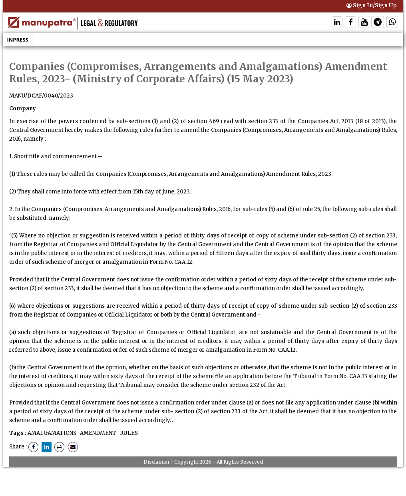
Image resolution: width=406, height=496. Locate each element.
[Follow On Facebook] (350, 23)
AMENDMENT (97, 433)
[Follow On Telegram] (377, 23)
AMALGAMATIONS (52, 433)
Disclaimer (156, 462)
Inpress (17, 39)
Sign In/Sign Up (371, 5)
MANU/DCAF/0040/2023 (41, 95)
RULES (128, 433)
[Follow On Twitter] (364, 23)
